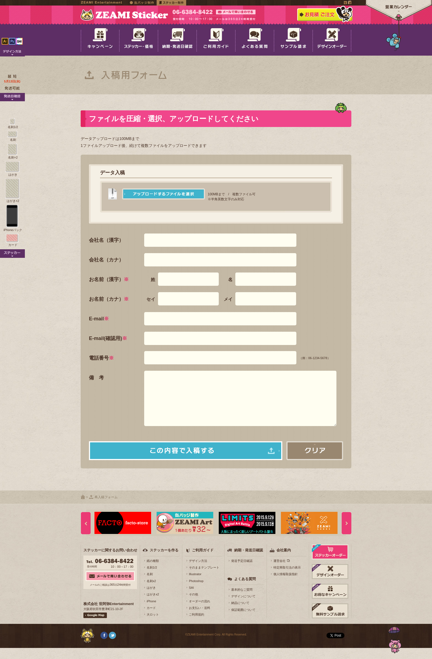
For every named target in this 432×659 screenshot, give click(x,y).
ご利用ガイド (203, 561)
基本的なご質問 (241, 600)
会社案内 (283, 561)
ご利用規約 (196, 625)
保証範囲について (243, 620)
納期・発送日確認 (248, 561)
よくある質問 (245, 590)
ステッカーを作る (164, 561)
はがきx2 (153, 605)
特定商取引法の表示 (287, 578)
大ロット (153, 625)
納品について (240, 614)
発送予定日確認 (241, 572)
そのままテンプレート (204, 578)
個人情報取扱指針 (285, 585)
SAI (191, 598)
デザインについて (243, 607)
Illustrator (195, 585)
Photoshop (196, 592)
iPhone (151, 612)
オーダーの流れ (199, 612)
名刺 (150, 585)
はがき (151, 598)
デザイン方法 (198, 572)
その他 (193, 605)
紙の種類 (153, 572)
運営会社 (279, 572)
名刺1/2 (152, 578)
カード (151, 619)
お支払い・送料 (199, 619)
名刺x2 (151, 592)
